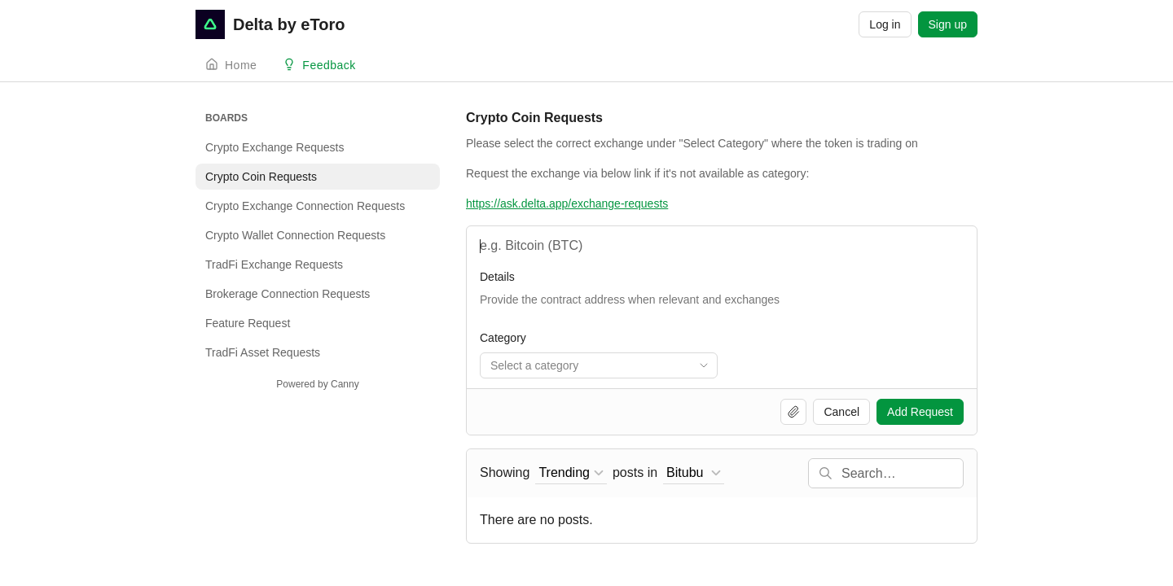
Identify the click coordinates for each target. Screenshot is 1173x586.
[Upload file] (793, 412)
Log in (884, 24)
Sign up (948, 24)
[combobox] (599, 365)
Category (503, 337)
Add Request (920, 411)
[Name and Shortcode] (722, 246)
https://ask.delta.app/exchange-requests (567, 203)
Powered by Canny (317, 384)
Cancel (841, 411)
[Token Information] (722, 307)
